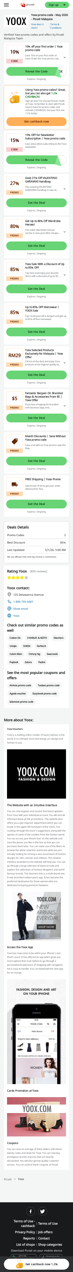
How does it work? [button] (37, 26)
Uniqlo (13, 646)
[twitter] (42, 1211)
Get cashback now (36, 121)
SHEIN (26, 646)
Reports (29, 1238)
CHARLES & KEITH (37, 638)
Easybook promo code (45, 693)
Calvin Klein (16, 654)
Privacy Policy (25, 1232)
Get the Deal (36, 202)
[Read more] (64, 57)
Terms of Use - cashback (24, 1223)
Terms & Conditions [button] (56, 26)
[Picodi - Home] (27, 4)
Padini (41, 662)
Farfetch (41, 646)
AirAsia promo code (20, 685)
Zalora (28, 662)
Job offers (45, 1232)
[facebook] (30, 1211)
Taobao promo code (49, 685)
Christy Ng (34, 654)
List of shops (25, 1244)
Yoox (16, 616)
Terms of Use (48, 1223)
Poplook (14, 662)
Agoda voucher (18, 693)
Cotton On (15, 638)
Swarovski (52, 654)
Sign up (53, 5)
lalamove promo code (21, 701)
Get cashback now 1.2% (36, 1264)
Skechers (58, 638)
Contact (44, 1238)
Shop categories (50, 1244)
